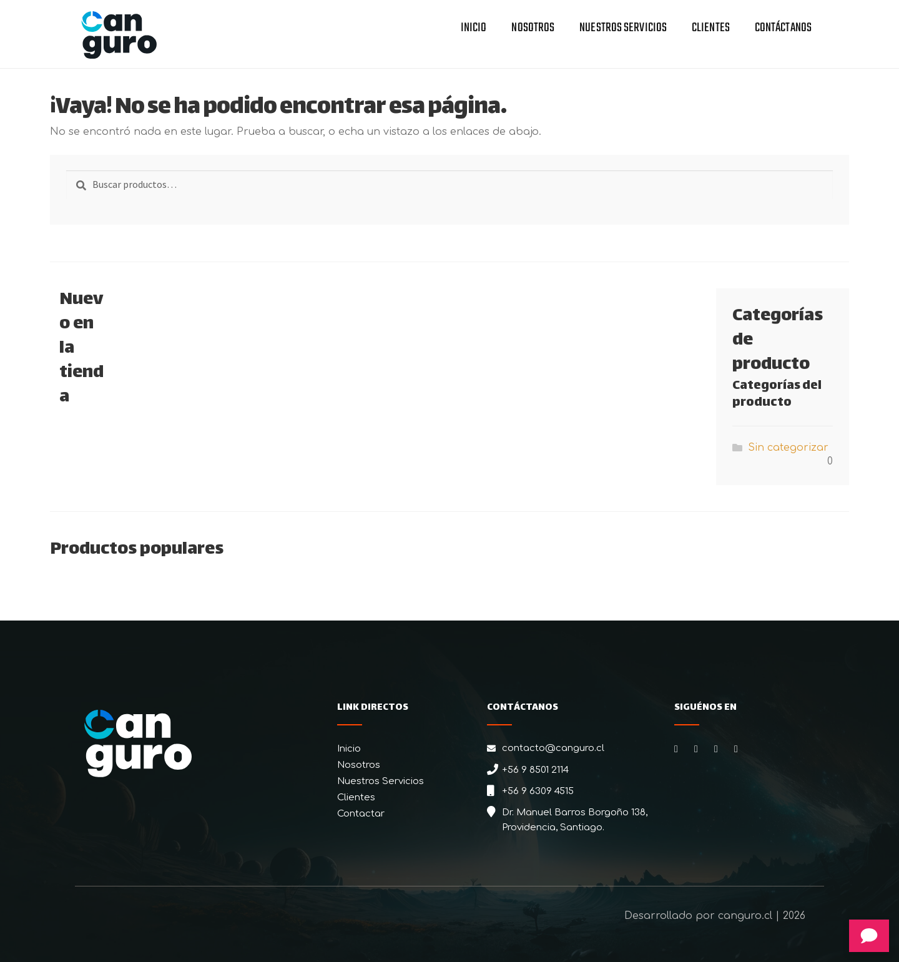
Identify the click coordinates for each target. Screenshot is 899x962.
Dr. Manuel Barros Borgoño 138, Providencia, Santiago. (574, 820)
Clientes (711, 28)
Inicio (474, 28)
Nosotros (532, 28)
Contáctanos (783, 28)
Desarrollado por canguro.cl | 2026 (714, 915)
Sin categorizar (788, 447)
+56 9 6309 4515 (538, 791)
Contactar (361, 813)
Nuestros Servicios (623, 28)
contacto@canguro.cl (553, 748)
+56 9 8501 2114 (535, 770)
